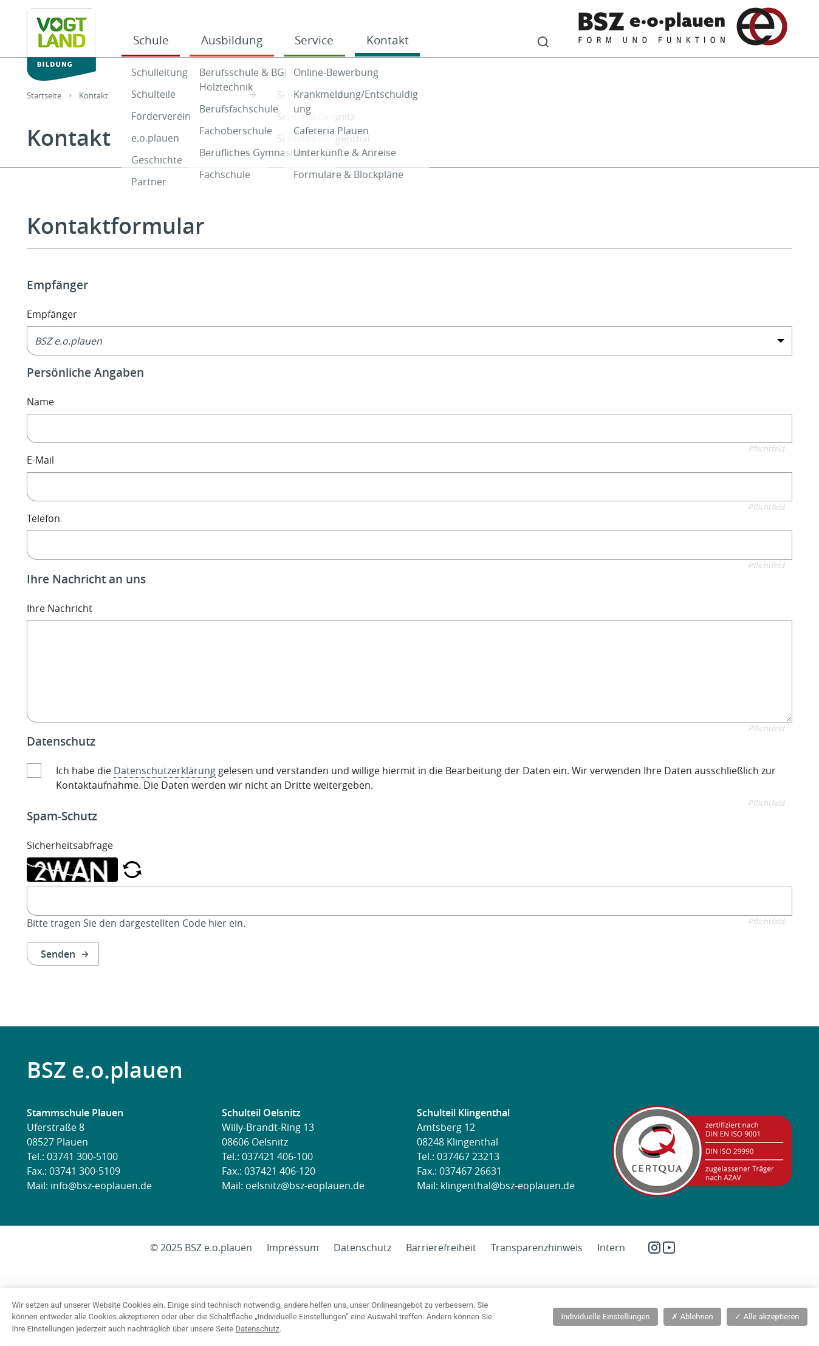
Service (314, 39)
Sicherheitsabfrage (70, 845)
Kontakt (387, 39)
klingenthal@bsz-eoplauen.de (507, 1185)
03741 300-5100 (82, 1156)
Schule (151, 39)
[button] (132, 868)
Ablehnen (692, 1316)
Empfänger (52, 314)
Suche (543, 42)
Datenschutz (362, 1247)
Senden (58, 954)
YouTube (669, 1247)
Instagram (654, 1247)
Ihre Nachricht (59, 608)
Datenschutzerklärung (165, 770)
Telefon (43, 518)
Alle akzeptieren (767, 1316)
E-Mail (40, 460)
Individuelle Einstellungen (605, 1316)
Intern (611, 1247)
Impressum (293, 1247)
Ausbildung (231, 39)
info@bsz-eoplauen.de (101, 1185)
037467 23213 (468, 1156)
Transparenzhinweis (537, 1247)
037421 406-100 (277, 1156)
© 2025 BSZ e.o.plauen (201, 1247)
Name (40, 401)
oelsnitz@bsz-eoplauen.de (305, 1185)
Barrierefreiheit (441, 1247)
